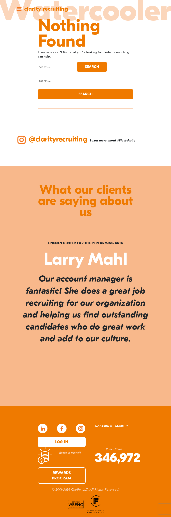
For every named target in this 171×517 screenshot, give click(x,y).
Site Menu (19, 9)
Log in (61, 442)
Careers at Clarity (111, 425)
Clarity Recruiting (46, 8)
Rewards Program (61, 475)
